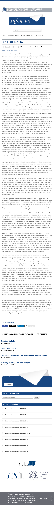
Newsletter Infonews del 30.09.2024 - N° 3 (17, 427)
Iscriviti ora (8, 384)
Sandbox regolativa (8, 348)
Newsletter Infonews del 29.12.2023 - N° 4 (17, 445)
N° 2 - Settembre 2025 (7, 350)
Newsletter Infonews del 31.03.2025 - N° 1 (17, 421)
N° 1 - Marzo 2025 (6, 358)
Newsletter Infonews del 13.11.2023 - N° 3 (17, 451)
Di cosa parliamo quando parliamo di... (31, 47)
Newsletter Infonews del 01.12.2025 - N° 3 (17, 409)
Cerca (36, 397)
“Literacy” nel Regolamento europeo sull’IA (18, 363)
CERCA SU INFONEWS (12, 393)
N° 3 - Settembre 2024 (7, 365)
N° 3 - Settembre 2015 (8, 47)
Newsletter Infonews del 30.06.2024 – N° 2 (17, 433)
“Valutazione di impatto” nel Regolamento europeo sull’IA (24, 355)
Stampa (31, 326)
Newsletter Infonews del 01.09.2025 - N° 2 (17, 415)
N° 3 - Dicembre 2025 (7, 343)
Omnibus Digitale (8, 341)
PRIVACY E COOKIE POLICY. (23, 503)
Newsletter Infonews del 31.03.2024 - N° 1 (17, 439)
